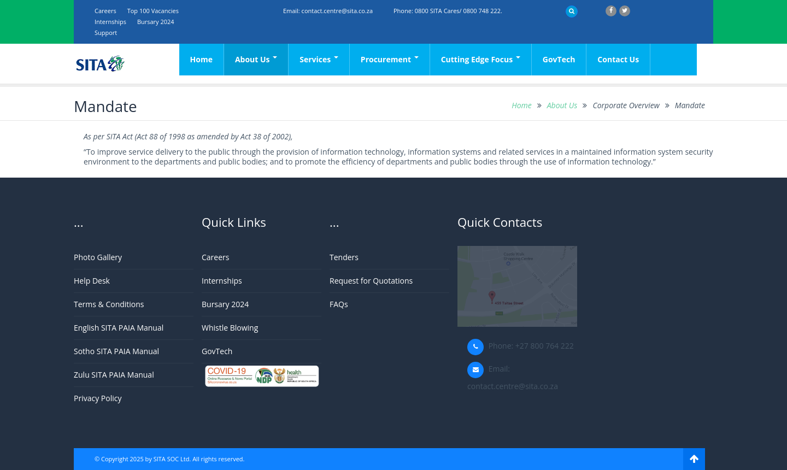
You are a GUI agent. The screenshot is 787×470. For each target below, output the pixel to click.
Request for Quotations (371, 280)
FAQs (339, 304)
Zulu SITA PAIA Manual (114, 374)
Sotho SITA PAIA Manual (116, 351)
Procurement (390, 59)
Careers (105, 11)
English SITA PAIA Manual (118, 327)
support (106, 32)
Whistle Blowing (230, 327)
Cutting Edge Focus (480, 59)
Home (201, 59)
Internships (110, 21)
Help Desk (92, 280)
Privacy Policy (97, 398)
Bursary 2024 (155, 21)
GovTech (559, 59)
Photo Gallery (98, 257)
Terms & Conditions (109, 304)
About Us (256, 59)
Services (318, 59)
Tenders (344, 257)
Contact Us (618, 59)
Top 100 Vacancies (153, 11)
